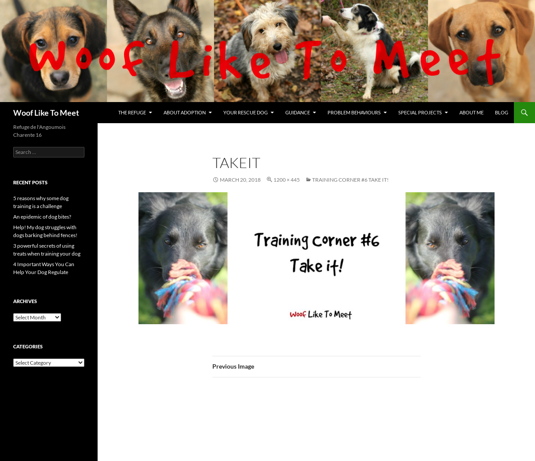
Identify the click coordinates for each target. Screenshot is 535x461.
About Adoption (185, 112)
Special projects (420, 112)
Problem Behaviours (354, 112)
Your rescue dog (245, 112)
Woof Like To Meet (46, 112)
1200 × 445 (286, 179)
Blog (501, 112)
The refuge (132, 112)
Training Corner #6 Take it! (350, 179)
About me (471, 112)
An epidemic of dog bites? (42, 216)
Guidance (297, 112)
